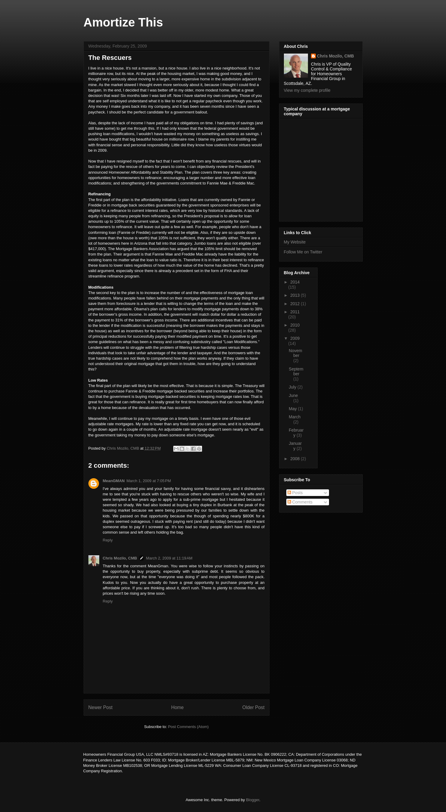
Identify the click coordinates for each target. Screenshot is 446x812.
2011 (295, 311)
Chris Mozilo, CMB (120, 558)
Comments (300, 502)
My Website (295, 242)
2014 (295, 282)
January (295, 446)
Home (177, 707)
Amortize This (123, 22)
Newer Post (100, 707)
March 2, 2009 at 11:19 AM (169, 558)
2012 (295, 303)
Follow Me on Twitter (303, 251)
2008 (295, 458)
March (294, 416)
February (296, 433)
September (296, 372)
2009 (295, 338)
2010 (295, 325)
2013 (295, 295)
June (293, 395)
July (293, 387)
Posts (295, 492)
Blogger (252, 800)
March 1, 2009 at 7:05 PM (148, 481)
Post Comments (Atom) (188, 726)
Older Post (253, 707)
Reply (108, 540)
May (293, 408)
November (295, 353)
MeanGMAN (114, 481)
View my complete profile (307, 90)
